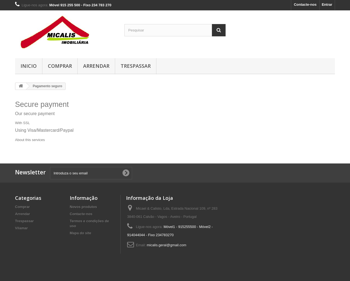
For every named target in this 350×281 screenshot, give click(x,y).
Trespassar (136, 66)
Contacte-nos (305, 4)
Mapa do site (80, 233)
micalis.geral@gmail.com (166, 245)
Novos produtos (83, 207)
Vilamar (21, 228)
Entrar (327, 4)
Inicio (29, 66)
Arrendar (96, 66)
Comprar (60, 66)
